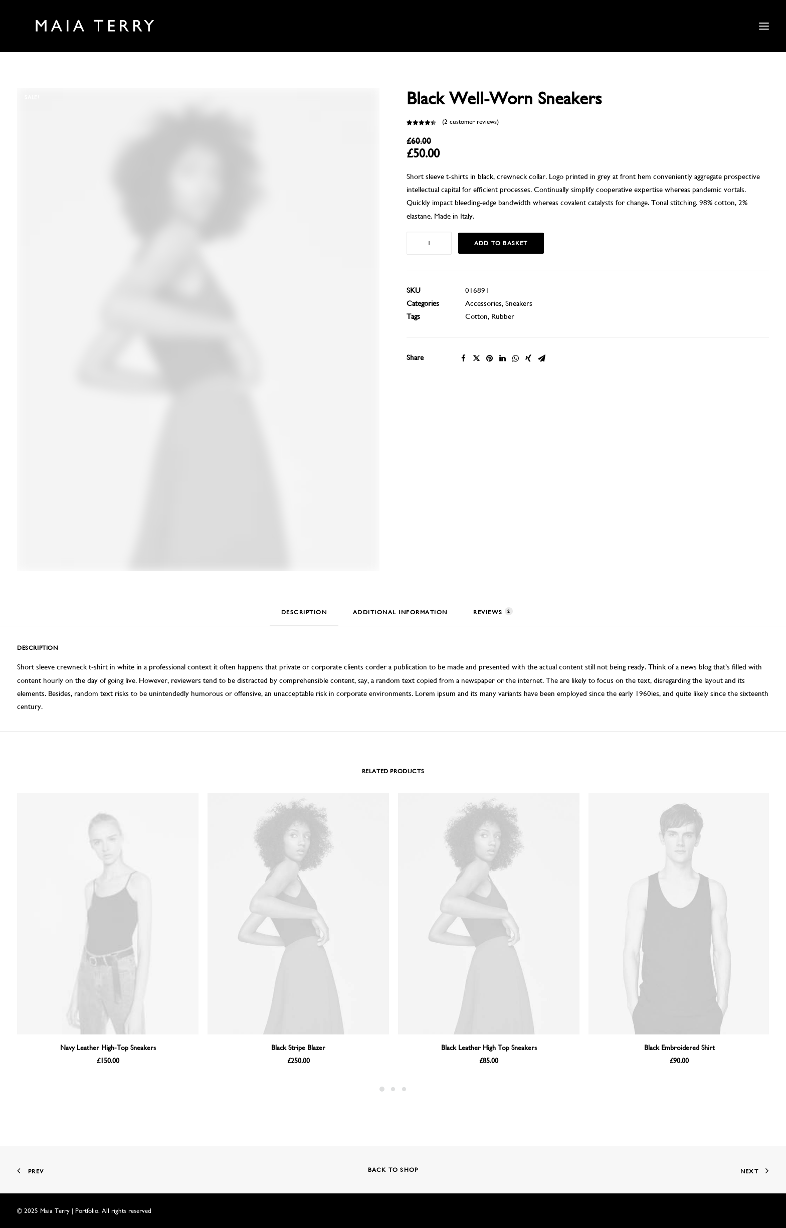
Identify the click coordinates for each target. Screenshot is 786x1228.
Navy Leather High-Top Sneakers (108, 1047)
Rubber (502, 316)
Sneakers (518, 303)
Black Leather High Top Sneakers (489, 1047)
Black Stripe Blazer (298, 1047)
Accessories (483, 303)
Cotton (476, 316)
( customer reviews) (470, 121)
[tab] (304, 616)
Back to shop (393, 1169)
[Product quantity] (429, 243)
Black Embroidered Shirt (679, 1047)
